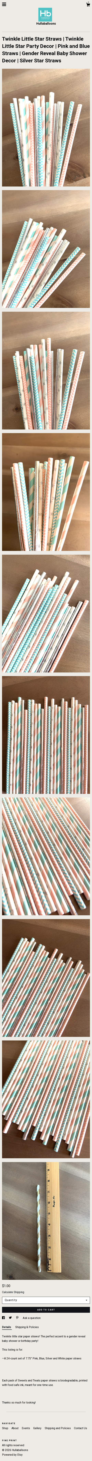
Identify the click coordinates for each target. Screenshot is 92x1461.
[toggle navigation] (4, 4)
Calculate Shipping (13, 1292)
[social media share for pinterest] (17, 1318)
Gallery (37, 1428)
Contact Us (80, 1428)
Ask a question (32, 1318)
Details (7, 1327)
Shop (5, 1428)
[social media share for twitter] (11, 1318)
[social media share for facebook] (3, 1318)
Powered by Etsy (12, 1454)
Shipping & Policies (27, 1327)
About (15, 1428)
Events (26, 1428)
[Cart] (88, 5)
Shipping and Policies (58, 1428)
